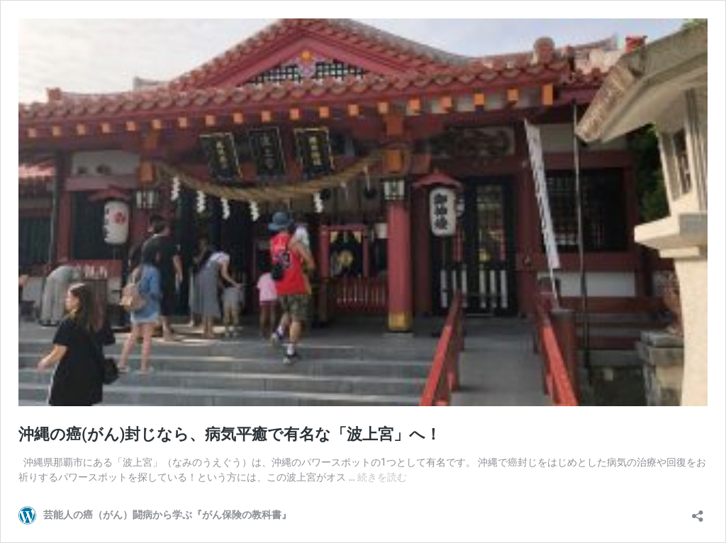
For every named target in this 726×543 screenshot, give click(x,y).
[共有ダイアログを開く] (698, 511)
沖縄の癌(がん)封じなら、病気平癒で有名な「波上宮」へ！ (229, 434)
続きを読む (382, 477)
